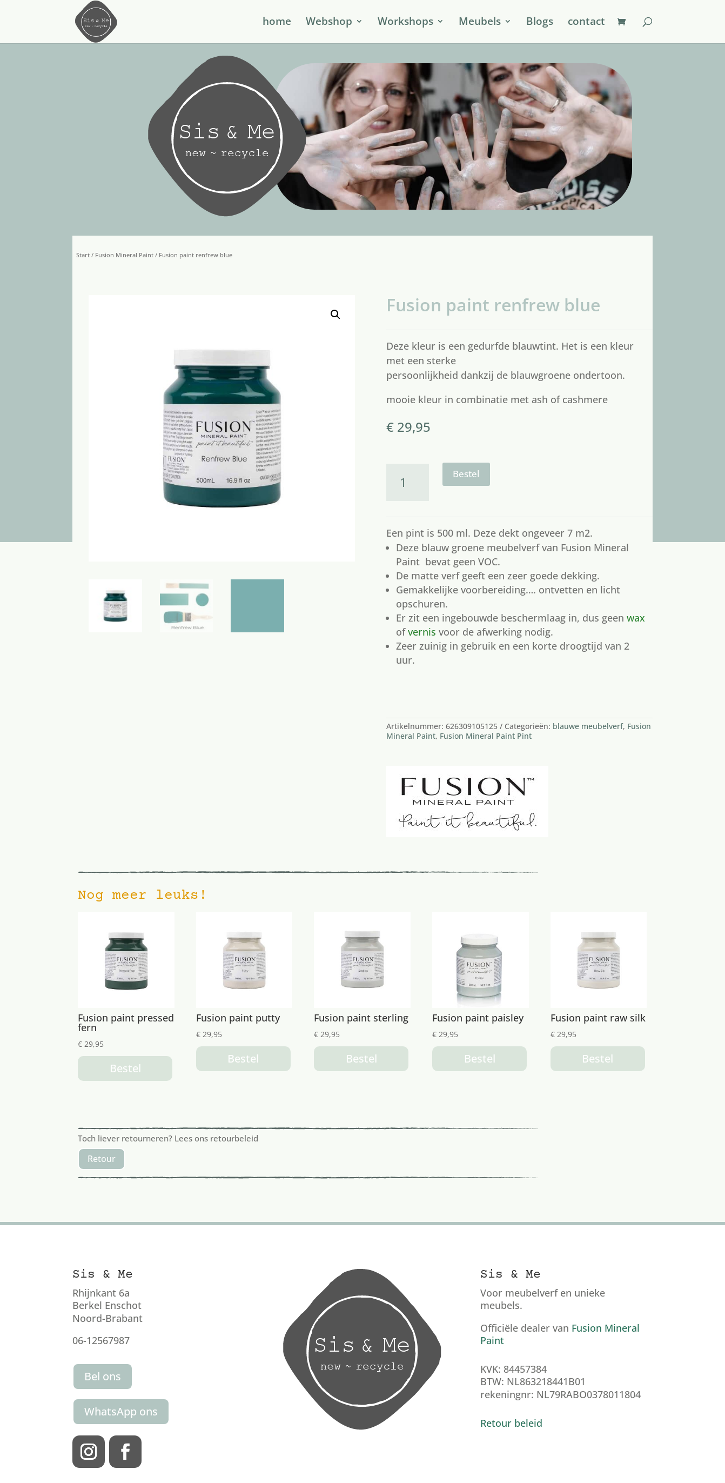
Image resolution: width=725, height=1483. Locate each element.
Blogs (539, 23)
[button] (335, 314)
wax (636, 617)
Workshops (405, 23)
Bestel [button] (125, 1068)
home (277, 23)
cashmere (585, 399)
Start (83, 255)
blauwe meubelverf (588, 726)
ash (540, 399)
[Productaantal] (407, 482)
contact (586, 23)
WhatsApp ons (121, 1411)
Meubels (480, 23)
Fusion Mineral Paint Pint (486, 736)
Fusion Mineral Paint (124, 255)
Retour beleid (511, 1423)
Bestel (466, 473)
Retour (102, 1159)
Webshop (329, 23)
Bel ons (102, 1376)
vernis (422, 631)
